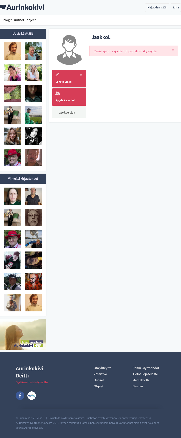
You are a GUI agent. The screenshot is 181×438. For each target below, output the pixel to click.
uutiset (19, 20)
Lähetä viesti (64, 82)
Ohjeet (98, 386)
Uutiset (99, 380)
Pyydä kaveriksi (65, 100)
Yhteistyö (100, 374)
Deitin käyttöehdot (146, 368)
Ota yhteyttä (102, 368)
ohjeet (31, 20)
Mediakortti (141, 380)
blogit (7, 20)
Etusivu (138, 386)
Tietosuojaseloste (145, 374)
